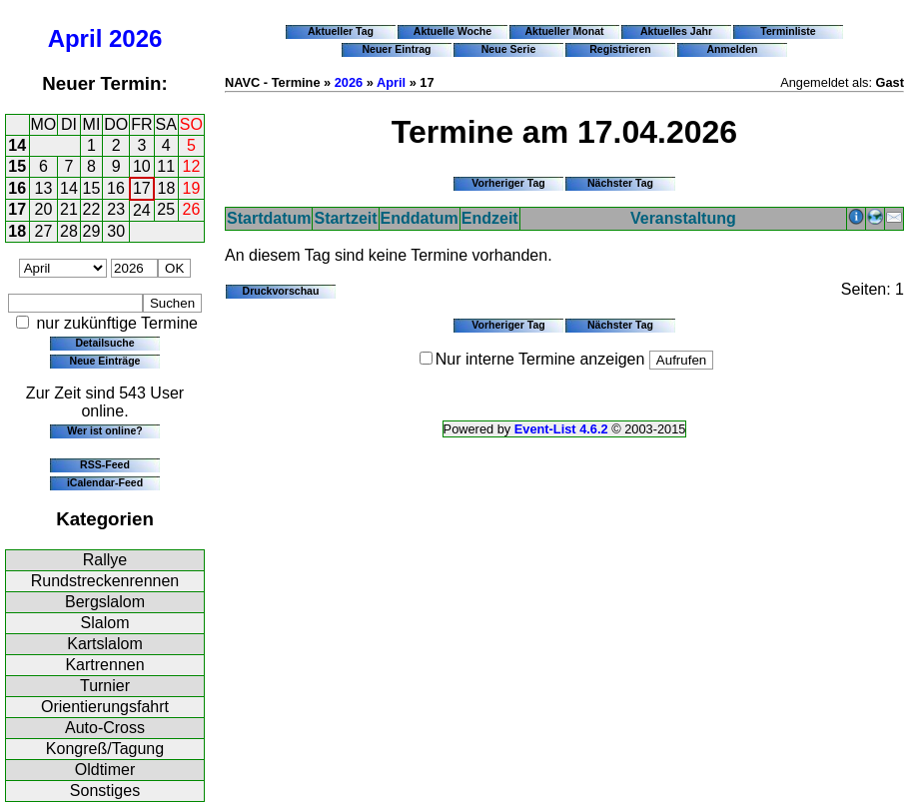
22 (92, 209)
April (75, 38)
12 (192, 166)
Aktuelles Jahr (676, 31)
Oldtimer (105, 769)
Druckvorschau (281, 291)
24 (142, 210)
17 (142, 188)
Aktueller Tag (341, 31)
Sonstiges (105, 790)
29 (92, 231)
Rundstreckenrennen (105, 580)
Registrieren (620, 49)
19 (192, 188)
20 (44, 209)
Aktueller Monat (563, 31)
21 (69, 209)
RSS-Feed (105, 464)
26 (192, 209)
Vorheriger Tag (507, 183)
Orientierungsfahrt (105, 706)
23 (116, 209)
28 (69, 231)
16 (17, 188)
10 (142, 166)
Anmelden (732, 49)
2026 (135, 38)
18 (167, 188)
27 (44, 231)
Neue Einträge (105, 361)
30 (116, 231)
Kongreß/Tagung (105, 748)
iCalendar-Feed (105, 482)
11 (166, 166)
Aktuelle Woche (452, 31)
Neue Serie (508, 49)
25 (166, 209)
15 (17, 166)
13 (44, 188)
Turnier (105, 685)
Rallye (105, 559)
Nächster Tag (620, 183)
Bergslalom (105, 601)
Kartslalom (105, 643)
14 (17, 145)
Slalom (105, 622)
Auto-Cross (105, 727)
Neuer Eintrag (396, 49)
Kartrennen (104, 664)
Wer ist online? (104, 430)
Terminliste (787, 31)
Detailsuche (104, 343)
